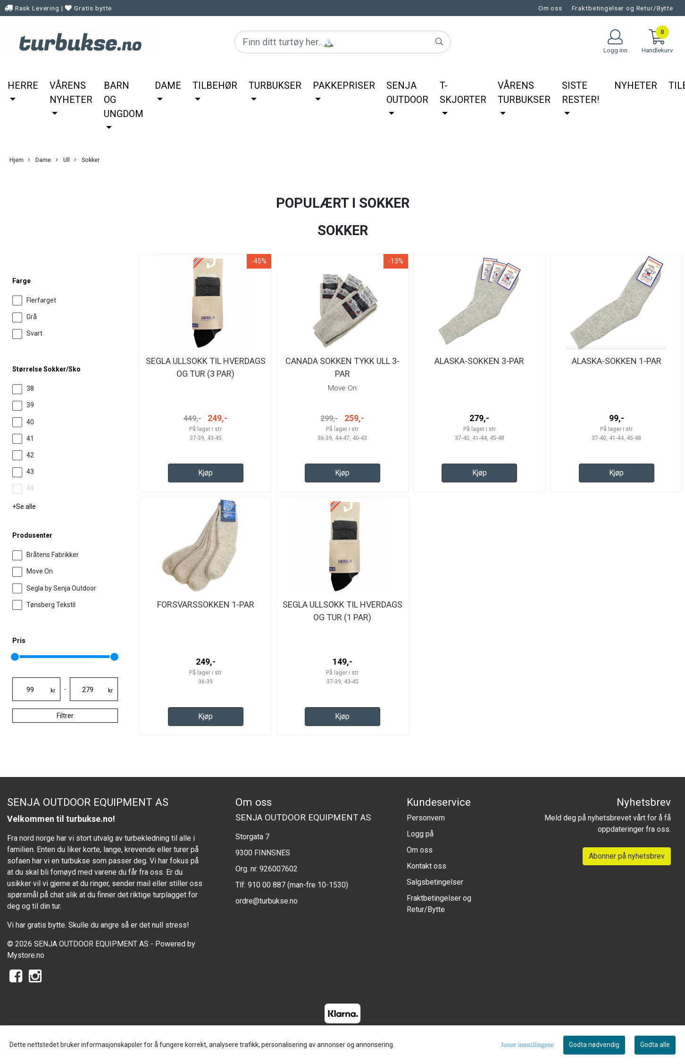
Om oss (550, 8)
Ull (63, 160)
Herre (23, 85)
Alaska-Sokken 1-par (616, 361)
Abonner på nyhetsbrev (627, 856)
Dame (168, 85)
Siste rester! (580, 92)
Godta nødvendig (594, 1044)
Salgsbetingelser (435, 882)
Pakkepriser (344, 85)
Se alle (26, 506)
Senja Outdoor (407, 92)
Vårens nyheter (71, 92)
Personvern (426, 817)
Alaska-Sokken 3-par (479, 361)
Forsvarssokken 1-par (205, 604)
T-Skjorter (463, 92)
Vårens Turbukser (524, 92)
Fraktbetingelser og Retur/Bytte (622, 8)
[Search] (342, 42)
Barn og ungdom (123, 99)
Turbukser (275, 85)
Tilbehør (214, 85)
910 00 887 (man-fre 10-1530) (298, 884)
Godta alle (655, 1044)
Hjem (16, 159)
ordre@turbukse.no (266, 900)
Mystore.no (25, 955)
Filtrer (65, 715)
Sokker (87, 160)
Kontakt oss (426, 865)
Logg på (420, 833)
